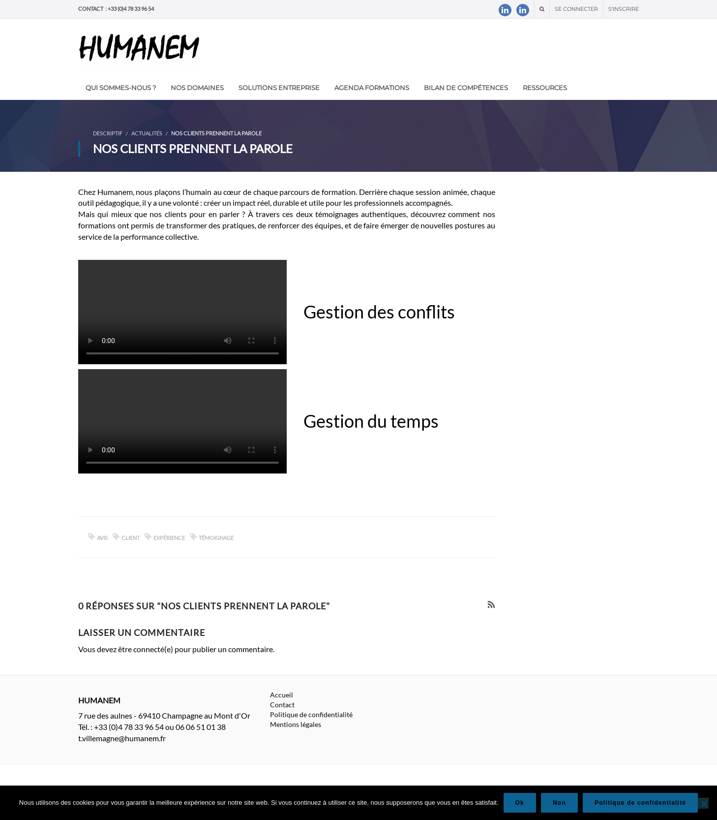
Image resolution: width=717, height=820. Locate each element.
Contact (282, 704)
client (130, 538)
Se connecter (576, 8)
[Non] (704, 804)
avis (102, 538)
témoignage (216, 538)
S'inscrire (623, 8)
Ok (519, 802)
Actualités (146, 133)
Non (559, 802)
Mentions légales (295, 724)
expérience (169, 538)
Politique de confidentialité (311, 714)
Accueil (281, 695)
